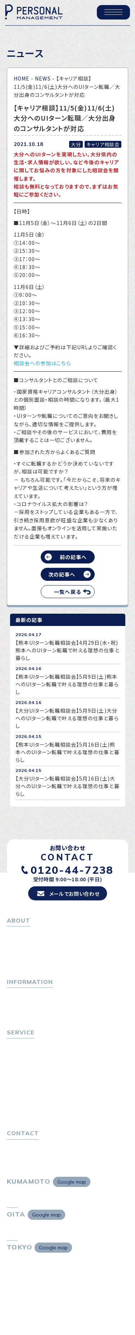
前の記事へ (73, 557)
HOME (22, 78)
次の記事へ (61, 574)
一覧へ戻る (67, 591)
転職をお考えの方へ (30, 1049)
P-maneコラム (25, 1007)
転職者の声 (22, 1078)
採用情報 (20, 964)
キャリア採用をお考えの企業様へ (45, 1090)
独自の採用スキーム (32, 1119)
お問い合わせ (22, 1152)
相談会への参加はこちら (42, 363)
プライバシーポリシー (32, 1162)
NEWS (42, 78)
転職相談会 (22, 1068)
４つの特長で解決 (29, 1109)
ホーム (14, 935)
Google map (71, 1189)
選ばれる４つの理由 (32, 1099)
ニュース (17, 1017)
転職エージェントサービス (39, 1059)
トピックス (18, 998)
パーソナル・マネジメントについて (46, 945)
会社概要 (20, 954)
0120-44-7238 (72, 872)
